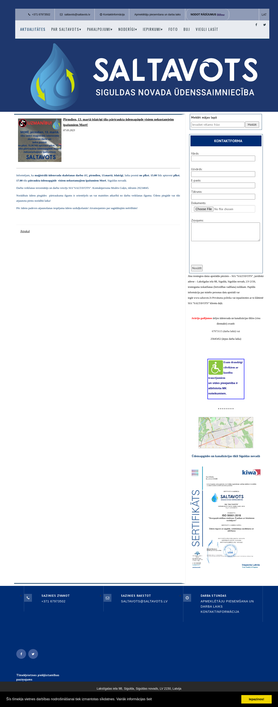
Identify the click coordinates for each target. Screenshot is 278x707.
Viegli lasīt (207, 29)
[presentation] (223, 255)
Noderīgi (127, 29)
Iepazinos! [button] (256, 699)
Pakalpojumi (100, 29)
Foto (173, 29)
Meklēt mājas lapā (204, 117)
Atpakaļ (25, 231)
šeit (149, 699)
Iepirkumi (153, 29)
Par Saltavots (66, 29)
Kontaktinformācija (114, 14)
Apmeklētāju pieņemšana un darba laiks (157, 14)
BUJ (187, 29)
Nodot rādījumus (208, 14)
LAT (264, 14)
